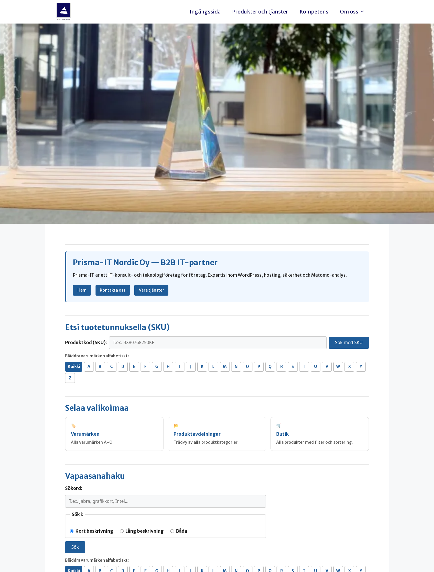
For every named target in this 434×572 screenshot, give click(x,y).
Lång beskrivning (142, 531)
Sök (75, 547)
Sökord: (73, 488)
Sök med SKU (349, 342)
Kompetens (313, 11)
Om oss (354, 11)
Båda (178, 531)
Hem (82, 290)
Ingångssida (205, 11)
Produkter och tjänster (260, 11)
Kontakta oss (112, 290)
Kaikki (74, 366)
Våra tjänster (151, 290)
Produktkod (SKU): (86, 342)
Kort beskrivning (91, 531)
